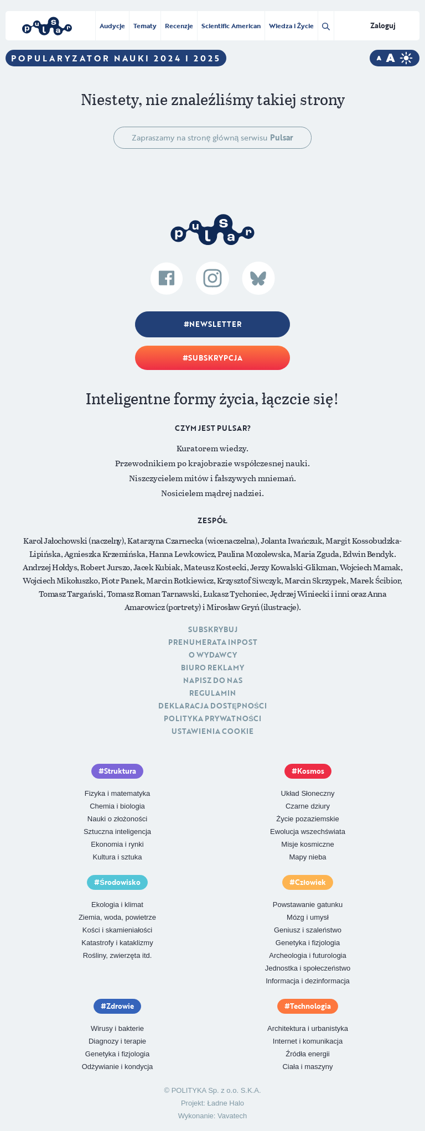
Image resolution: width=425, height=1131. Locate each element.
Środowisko (120, 882)
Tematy (145, 25)
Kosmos (310, 770)
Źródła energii (308, 1054)
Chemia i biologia (117, 806)
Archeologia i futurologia (307, 955)
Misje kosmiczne (307, 844)
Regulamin (212, 693)
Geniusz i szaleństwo (307, 930)
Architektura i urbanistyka (307, 1028)
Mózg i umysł (308, 917)
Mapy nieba (307, 857)
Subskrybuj (212, 629)
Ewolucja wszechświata (307, 831)
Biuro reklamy (212, 667)
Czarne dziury (308, 806)
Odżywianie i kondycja (117, 1066)
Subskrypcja (215, 357)
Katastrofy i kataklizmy (117, 943)
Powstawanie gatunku (308, 904)
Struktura (120, 770)
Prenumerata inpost (212, 642)
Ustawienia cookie (212, 731)
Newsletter (215, 324)
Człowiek (310, 882)
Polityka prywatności (212, 718)
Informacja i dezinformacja (308, 981)
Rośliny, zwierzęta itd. (117, 955)
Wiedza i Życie (291, 25)
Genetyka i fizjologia (308, 943)
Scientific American (231, 25)
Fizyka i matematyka (117, 793)
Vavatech (232, 1116)
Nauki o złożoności (117, 819)
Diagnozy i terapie (117, 1041)
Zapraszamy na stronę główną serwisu (213, 137)
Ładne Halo (226, 1103)
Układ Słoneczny (308, 793)
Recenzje (179, 25)
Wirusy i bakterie (117, 1028)
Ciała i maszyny (307, 1066)
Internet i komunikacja (308, 1041)
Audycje (112, 25)
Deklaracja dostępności (212, 705)
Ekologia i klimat (117, 904)
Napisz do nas (212, 680)
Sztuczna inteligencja (117, 831)
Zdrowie (120, 1006)
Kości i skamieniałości (117, 930)
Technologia (310, 1006)
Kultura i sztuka (117, 857)
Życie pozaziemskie (307, 819)
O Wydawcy (213, 654)
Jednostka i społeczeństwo (308, 968)
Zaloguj (383, 25)
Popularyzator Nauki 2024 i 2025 (116, 58)
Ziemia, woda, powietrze (117, 917)
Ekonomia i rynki (117, 844)
